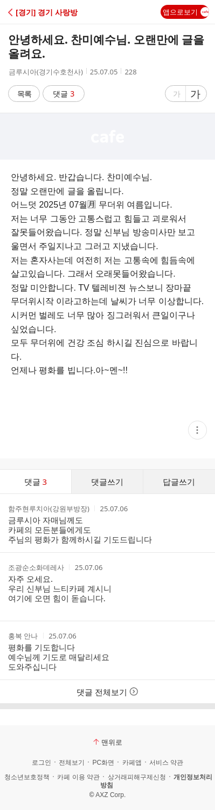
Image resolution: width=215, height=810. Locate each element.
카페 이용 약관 (78, 777)
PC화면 (103, 762)
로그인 (41, 762)
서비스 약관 (166, 762)
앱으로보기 (186, 12)
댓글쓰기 (107, 481)
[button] (55, 12)
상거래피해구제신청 (137, 777)
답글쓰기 (179, 481)
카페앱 (132, 762)
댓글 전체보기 (107, 692)
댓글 (64, 93)
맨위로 (107, 742)
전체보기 (72, 762)
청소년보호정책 (27, 777)
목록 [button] (24, 93)
